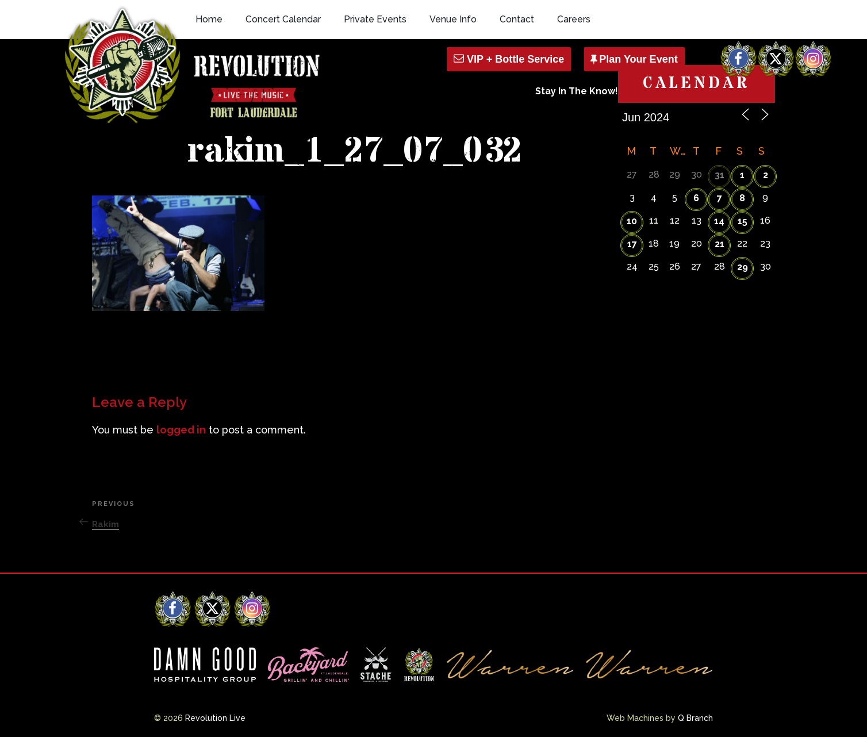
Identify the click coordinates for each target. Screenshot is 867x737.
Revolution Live (215, 718)
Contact (517, 19)
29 (742, 267)
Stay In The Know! (576, 91)
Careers (573, 19)
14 (719, 221)
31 (719, 175)
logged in (181, 430)
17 (632, 244)
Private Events (375, 19)
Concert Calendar (283, 19)
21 (719, 244)
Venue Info (453, 19)
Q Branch (695, 718)
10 (632, 221)
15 (742, 221)
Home (208, 19)
